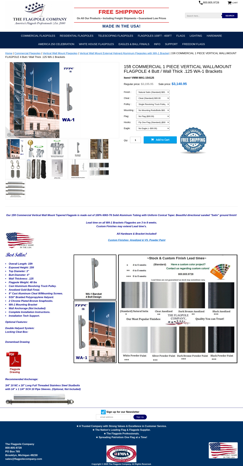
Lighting (196, 35)
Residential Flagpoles (76, 35)
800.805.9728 (211, 2)
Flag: (127, 116)
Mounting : (129, 110)
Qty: (126, 140)
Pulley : (128, 104)
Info (157, 44)
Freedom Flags (193, 44)
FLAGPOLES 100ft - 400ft (155, 35)
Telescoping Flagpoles (115, 35)
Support (171, 44)
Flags (180, 35)
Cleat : (127, 98)
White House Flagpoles (96, 44)
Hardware (214, 35)
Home (8, 53)
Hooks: (128, 122)
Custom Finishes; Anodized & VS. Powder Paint (136, 240)
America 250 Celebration (56, 44)
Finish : (128, 92)
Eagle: (127, 128)
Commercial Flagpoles (38, 35)
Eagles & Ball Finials (134, 44)
